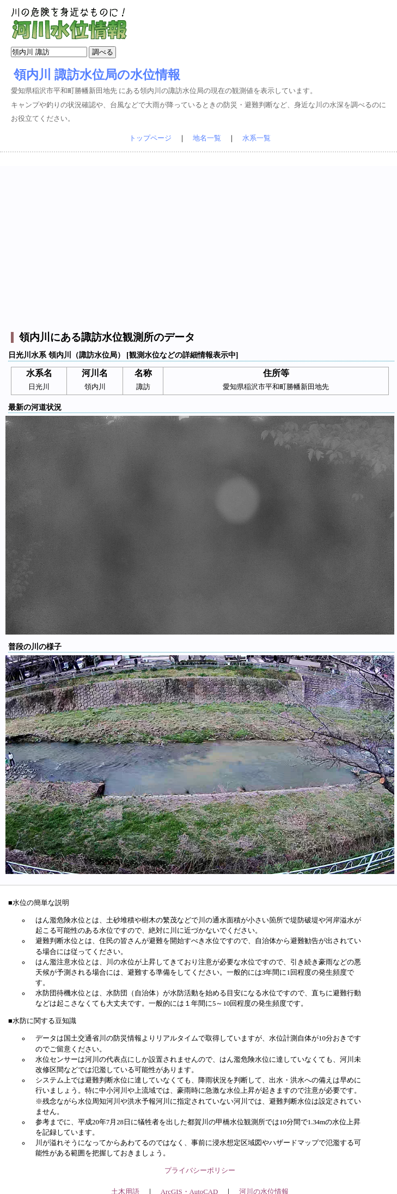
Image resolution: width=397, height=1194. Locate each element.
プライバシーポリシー (199, 1170)
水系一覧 (256, 138)
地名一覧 (207, 138)
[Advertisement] (200, 242)
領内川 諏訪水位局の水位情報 (97, 74)
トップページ (150, 138)
